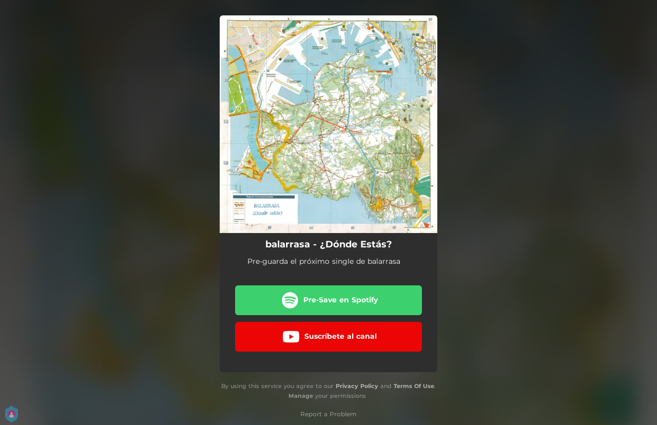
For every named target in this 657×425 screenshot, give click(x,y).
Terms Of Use (414, 386)
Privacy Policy (357, 386)
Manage (300, 395)
